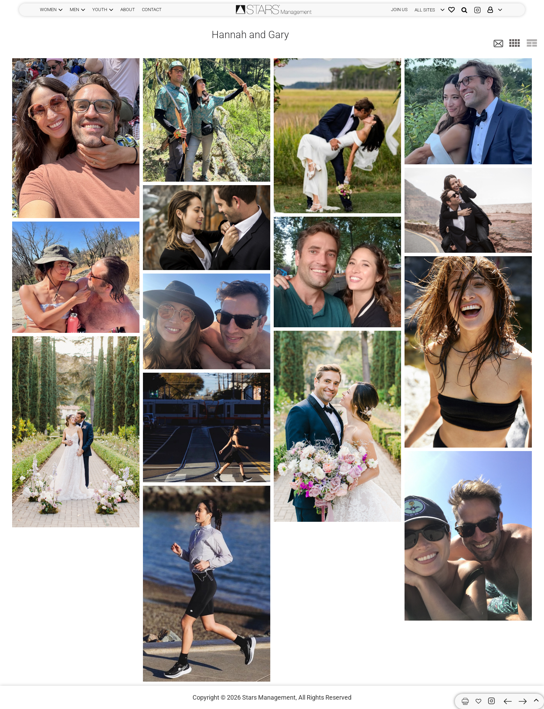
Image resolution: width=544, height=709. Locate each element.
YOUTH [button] (99, 9)
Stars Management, (269, 697)
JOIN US (399, 9)
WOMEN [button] (48, 9)
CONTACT (152, 9)
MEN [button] (74, 9)
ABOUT (127, 9)
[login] (428, 9)
